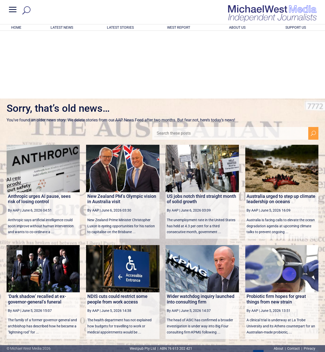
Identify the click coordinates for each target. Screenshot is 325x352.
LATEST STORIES (120, 27)
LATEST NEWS (62, 27)
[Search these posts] (230, 66)
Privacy (309, 348)
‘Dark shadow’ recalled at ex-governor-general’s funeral (37, 232)
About (279, 348)
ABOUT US (237, 27)
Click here (183, 328)
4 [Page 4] (291, 289)
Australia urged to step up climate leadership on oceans (281, 132)
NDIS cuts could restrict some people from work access (117, 232)
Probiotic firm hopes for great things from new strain (276, 232)
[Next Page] (301, 288)
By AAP (14, 144)
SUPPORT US (295, 27)
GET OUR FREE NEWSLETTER (162, 319)
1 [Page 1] (258, 289)
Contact (293, 348)
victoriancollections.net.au (182, 301)
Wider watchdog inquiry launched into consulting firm (200, 232)
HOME (16, 27)
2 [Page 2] (269, 289)
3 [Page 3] (280, 289)
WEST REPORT (178, 27)
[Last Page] (313, 288)
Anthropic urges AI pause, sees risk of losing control (39, 132)
